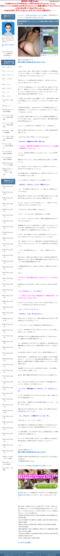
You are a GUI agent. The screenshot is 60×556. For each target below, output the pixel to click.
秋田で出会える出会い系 (8, 400)
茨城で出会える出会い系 (8, 244)
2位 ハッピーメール (8, 71)
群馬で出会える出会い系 (8, 290)
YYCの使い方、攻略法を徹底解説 (8, 131)
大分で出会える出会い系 (8, 371)
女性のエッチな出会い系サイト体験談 (8, 457)
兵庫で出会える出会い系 (8, 227)
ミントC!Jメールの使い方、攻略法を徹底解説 (8, 138)
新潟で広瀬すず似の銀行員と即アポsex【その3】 (32, 452)
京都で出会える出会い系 (8, 256)
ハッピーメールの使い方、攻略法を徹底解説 (8, 124)
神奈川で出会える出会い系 (8, 193)
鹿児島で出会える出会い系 (8, 319)
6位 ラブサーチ (7, 88)
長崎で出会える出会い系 (8, 348)
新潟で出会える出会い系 (8, 267)
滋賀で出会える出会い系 (8, 331)
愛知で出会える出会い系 (8, 204)
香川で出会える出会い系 (8, 405)
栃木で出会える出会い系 (8, 285)
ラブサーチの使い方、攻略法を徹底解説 (8, 145)
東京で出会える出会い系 (8, 187)
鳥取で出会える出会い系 (8, 451)
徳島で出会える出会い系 (8, 434)
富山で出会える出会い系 (8, 394)
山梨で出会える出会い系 (8, 417)
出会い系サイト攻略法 (8, 100)
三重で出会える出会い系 (8, 308)
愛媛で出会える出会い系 (8, 342)
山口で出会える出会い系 (8, 336)
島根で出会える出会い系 (8, 446)
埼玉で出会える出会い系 (8, 216)
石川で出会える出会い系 (8, 377)
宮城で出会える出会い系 (8, 262)
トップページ (20, 15)
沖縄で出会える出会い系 (8, 325)
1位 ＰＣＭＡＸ (7, 67)
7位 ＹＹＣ (6, 92)
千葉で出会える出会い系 (8, 221)
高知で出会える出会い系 (8, 440)
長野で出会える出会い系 (8, 273)
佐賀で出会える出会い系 (8, 423)
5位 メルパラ (6, 84)
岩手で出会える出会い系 (8, 365)
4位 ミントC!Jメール (8, 79)
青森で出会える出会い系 (8, 359)
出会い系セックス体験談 (8, 469)
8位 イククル (6, 96)
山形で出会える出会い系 (8, 382)
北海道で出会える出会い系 (8, 233)
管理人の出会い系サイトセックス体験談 (36, 15)
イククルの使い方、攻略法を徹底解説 (8, 158)
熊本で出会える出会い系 (8, 313)
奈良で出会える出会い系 (8, 354)
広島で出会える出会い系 (8, 250)
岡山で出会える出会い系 (8, 296)
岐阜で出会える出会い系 (8, 279)
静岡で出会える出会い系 (8, 239)
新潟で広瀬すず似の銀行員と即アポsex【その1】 (32, 62)
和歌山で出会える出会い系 (8, 411)
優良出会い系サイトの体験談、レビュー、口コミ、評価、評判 (8, 171)
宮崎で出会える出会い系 (8, 388)
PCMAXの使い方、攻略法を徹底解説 (8, 110)
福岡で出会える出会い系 (8, 210)
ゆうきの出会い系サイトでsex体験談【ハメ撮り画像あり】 (8, 53)
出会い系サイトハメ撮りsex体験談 (8, 463)
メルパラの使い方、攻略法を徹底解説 (8, 152)
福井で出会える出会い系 (8, 428)
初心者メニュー (7, 105)
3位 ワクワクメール (8, 75)
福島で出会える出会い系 (8, 302)
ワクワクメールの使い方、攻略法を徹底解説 (8, 117)
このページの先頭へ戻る (53, 549)
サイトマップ (30, 552)
